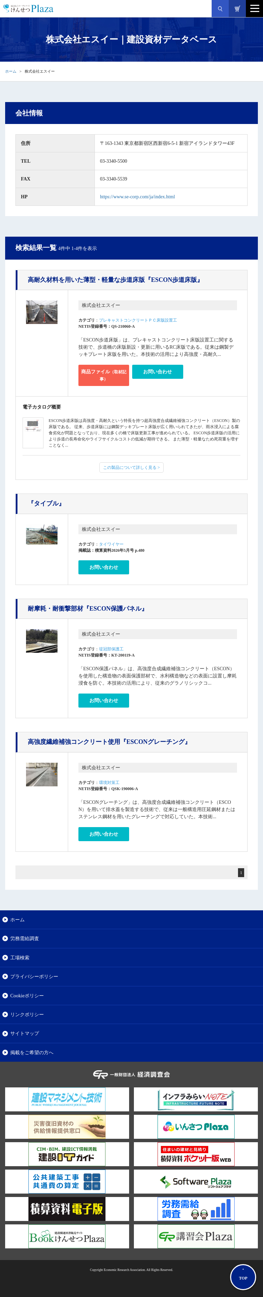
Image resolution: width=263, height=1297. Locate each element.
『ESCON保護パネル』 (88, 608)
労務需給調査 (24, 938)
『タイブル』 (46, 503)
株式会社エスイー (101, 305)
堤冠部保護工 (111, 649)
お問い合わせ (157, 371)
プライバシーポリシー (34, 976)
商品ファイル (103, 375)
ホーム (10, 71)
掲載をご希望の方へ (31, 1052)
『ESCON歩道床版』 (115, 279)
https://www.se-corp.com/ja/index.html (137, 196)
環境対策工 (109, 782)
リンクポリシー (27, 1014)
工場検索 (19, 957)
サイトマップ (24, 1033)
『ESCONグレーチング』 (109, 741)
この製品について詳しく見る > (131, 467)
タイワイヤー (111, 544)
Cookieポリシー (27, 995)
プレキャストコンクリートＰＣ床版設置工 (138, 320)
